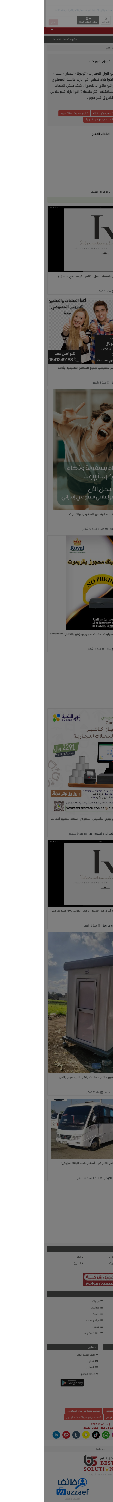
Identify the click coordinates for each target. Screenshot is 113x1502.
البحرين (34, 1263)
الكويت (70, 1263)
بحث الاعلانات (102, 1399)
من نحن (104, 1361)
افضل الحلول (47, 1427)
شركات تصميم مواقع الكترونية (56, 119)
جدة (87, 382)
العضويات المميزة (99, 1354)
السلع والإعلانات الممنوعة (95, 1380)
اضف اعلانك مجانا (44, 20)
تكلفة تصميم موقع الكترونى (75, 1411)
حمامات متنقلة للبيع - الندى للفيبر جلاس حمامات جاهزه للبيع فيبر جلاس (61, 1077)
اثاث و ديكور (102, 1326)
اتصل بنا (48, 1361)
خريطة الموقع (45, 1374)
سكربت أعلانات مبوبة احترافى (76, 1417)
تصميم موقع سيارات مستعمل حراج (39, 1417)
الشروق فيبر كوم (71, 48)
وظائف (105, 1307)
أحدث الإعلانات (101, 1393)
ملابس (54, 1326)
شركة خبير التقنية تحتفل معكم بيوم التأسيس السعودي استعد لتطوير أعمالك (57, 818)
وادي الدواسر (82, 833)
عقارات (105, 1301)
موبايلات (53, 1307)
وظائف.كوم (102, 1386)
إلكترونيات (69, 649)
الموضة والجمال (100, 1314)
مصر (35, 1256)
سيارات (53, 1301)
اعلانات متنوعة (49, 1333)
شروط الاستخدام (100, 1374)
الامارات (70, 1256)
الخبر (87, 529)
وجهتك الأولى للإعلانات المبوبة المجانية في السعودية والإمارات (66, 514)
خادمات (76, 291)
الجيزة (88, 291)
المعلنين (90, 48)
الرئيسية (104, 48)
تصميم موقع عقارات (59, 113)
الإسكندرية (85, 649)
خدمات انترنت (74, 529)
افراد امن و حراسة (69, 925)
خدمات (54, 1314)
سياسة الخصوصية (99, 1367)
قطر (107, 1269)
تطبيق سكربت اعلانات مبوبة (30, 113)
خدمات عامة (75, 382)
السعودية (104, 1256)
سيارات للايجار (69, 1178)
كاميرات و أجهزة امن (57, 833)
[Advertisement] (56, 7)
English (74, 21)
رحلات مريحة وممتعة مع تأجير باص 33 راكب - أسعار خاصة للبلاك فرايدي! (62, 1163)
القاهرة (83, 1092)
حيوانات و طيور (100, 1333)
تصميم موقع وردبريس (85, 113)
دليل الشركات (101, 1339)
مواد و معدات (50, 1320)
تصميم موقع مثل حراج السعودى (39, 1411)
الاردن (106, 1263)
